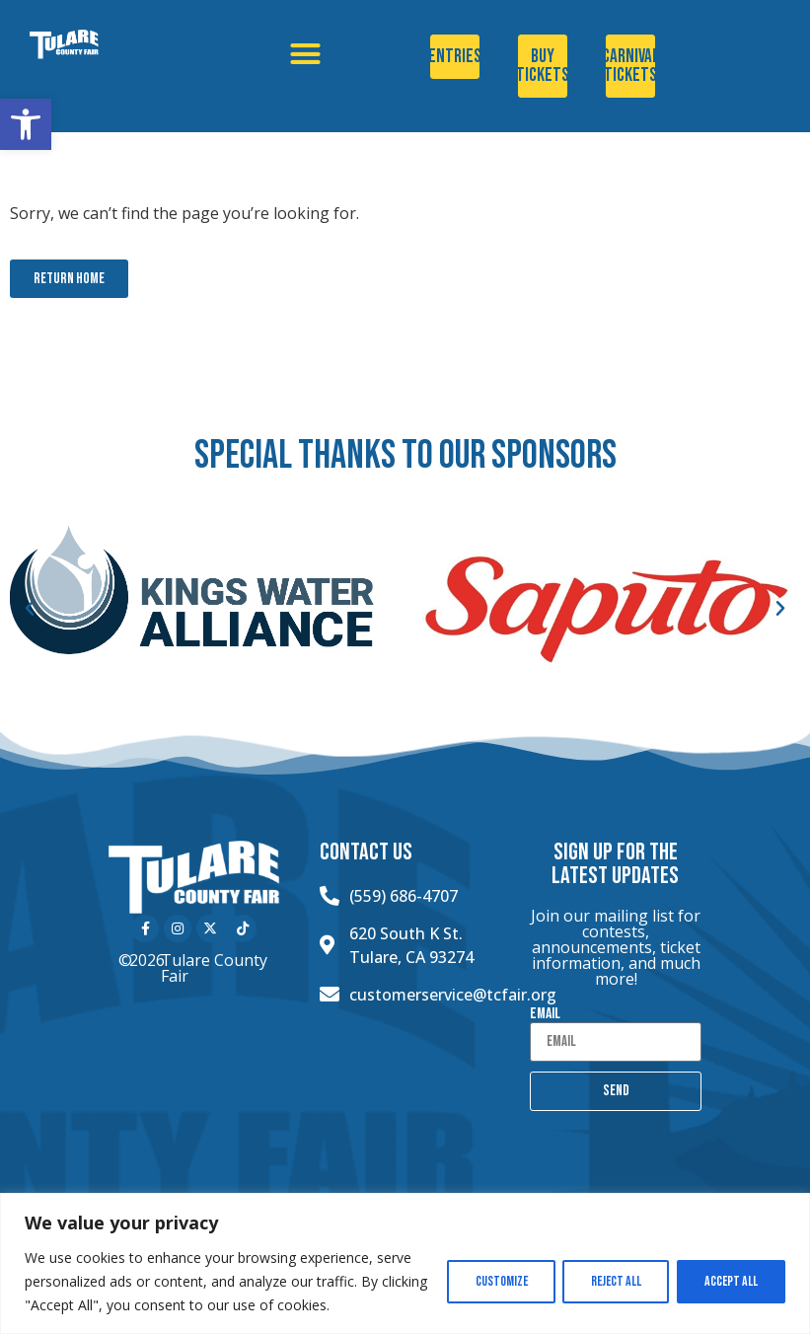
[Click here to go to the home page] (95, 44)
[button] (25, 124)
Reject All (611, 1281)
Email (545, 1014)
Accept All (729, 1281)
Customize (493, 1281)
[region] (405, 1263)
